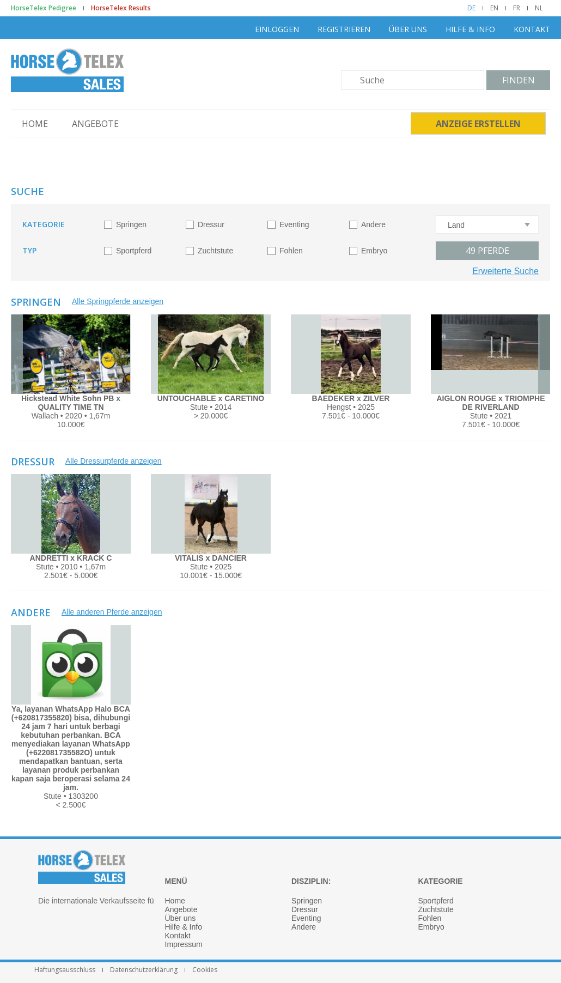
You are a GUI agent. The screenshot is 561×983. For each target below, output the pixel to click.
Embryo (374, 250)
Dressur (211, 224)
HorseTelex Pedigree (43, 8)
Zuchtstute (215, 250)
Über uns (408, 29)
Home (35, 124)
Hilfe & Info (470, 29)
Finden (518, 80)
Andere (373, 224)
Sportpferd (133, 250)
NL (539, 8)
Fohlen (291, 250)
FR (516, 8)
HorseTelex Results (121, 8)
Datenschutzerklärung (144, 970)
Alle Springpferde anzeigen (117, 301)
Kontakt (532, 29)
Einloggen (277, 29)
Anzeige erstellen (478, 124)
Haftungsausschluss (64, 970)
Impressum (184, 944)
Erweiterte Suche (505, 271)
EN (494, 8)
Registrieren (344, 29)
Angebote (95, 124)
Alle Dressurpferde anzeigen (113, 461)
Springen (131, 224)
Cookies (204, 970)
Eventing (294, 224)
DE (471, 8)
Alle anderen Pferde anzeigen (112, 612)
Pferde (487, 251)
